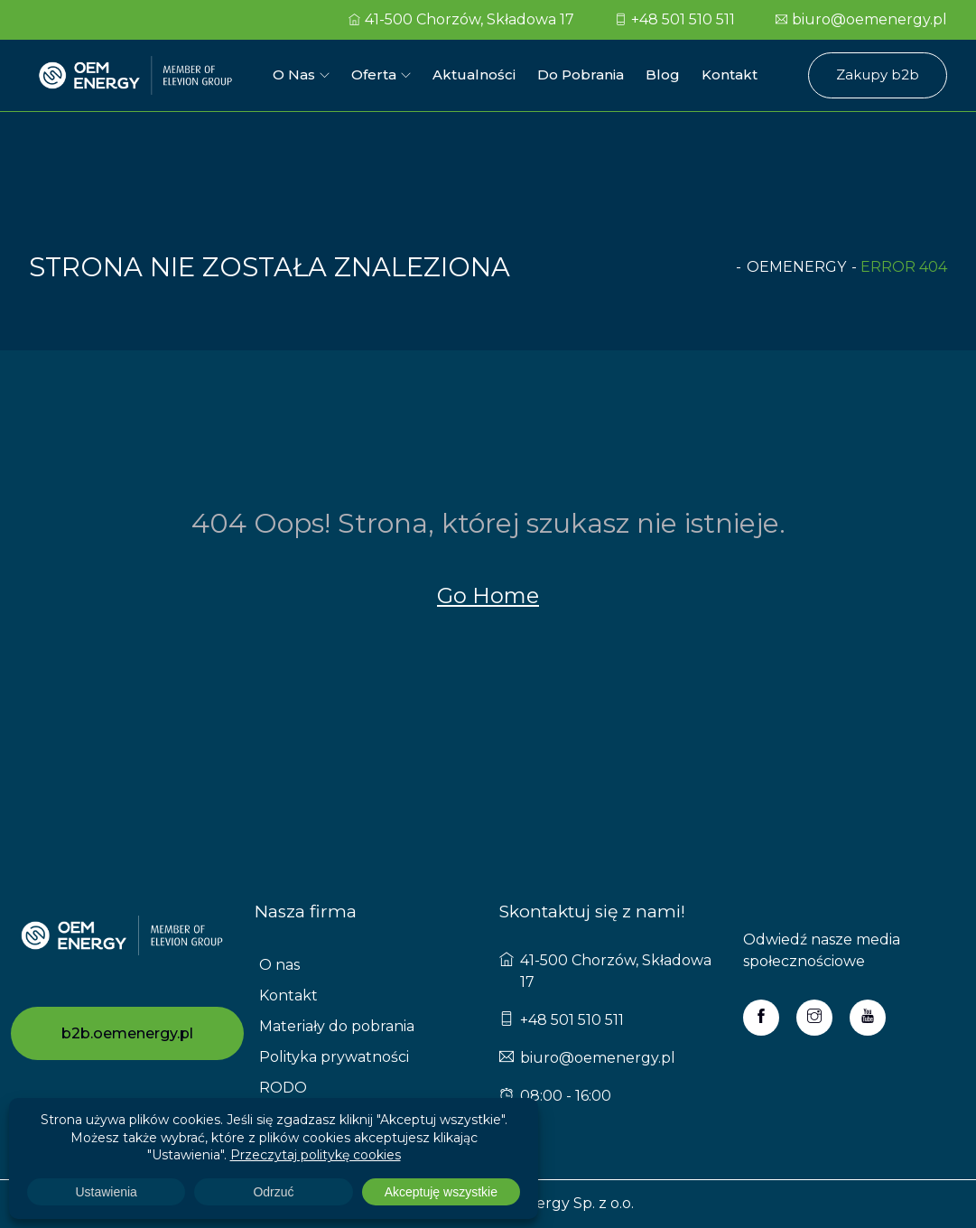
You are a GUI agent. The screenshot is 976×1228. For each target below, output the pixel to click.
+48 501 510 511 (675, 19)
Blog (663, 74)
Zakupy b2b (877, 74)
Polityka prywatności (334, 1056)
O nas (294, 74)
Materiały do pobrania (336, 1026)
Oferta (373, 74)
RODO (283, 1087)
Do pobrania (580, 74)
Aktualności (474, 74)
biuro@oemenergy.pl (861, 19)
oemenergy (796, 266)
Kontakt (730, 74)
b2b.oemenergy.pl (127, 1033)
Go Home (488, 595)
